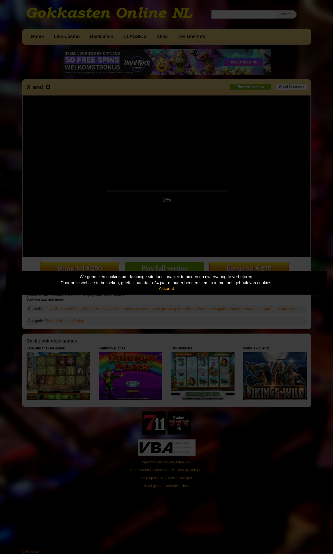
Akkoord (166, 288)
